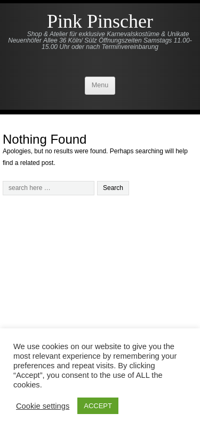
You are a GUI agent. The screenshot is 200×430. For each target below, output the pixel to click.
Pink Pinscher (100, 21)
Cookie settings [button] (42, 406)
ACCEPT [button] (98, 406)
